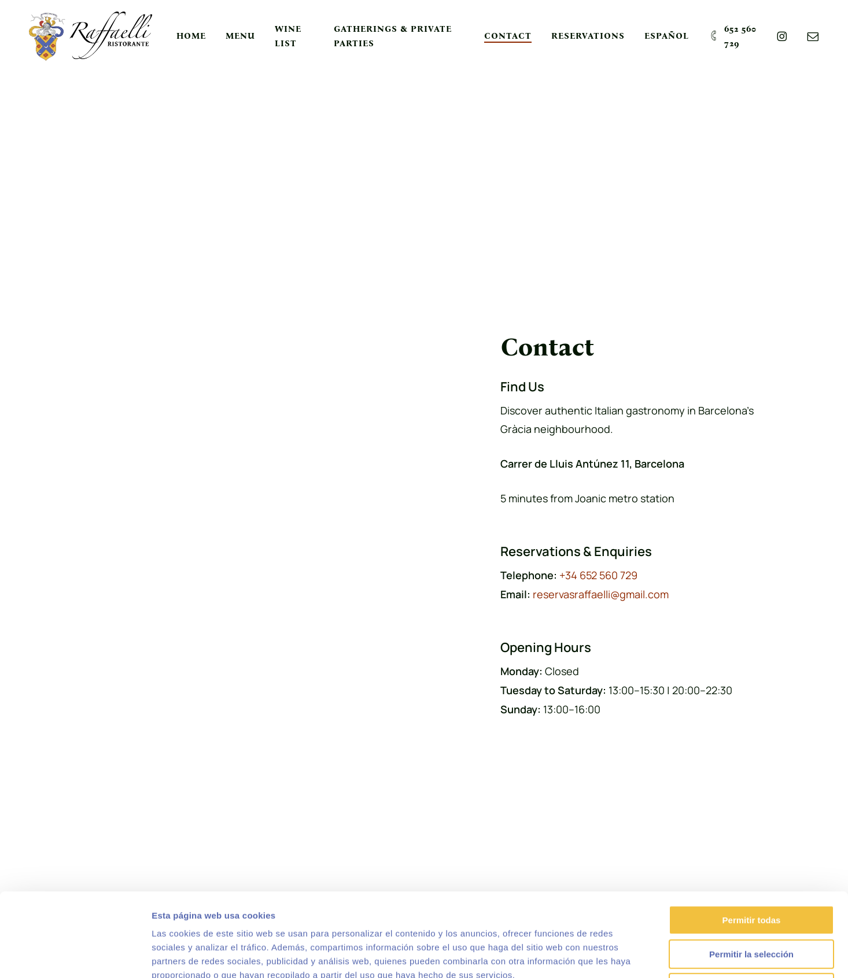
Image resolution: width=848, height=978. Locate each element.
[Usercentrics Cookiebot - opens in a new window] (75, 955)
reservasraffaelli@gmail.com (601, 594)
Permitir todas (751, 837)
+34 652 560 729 (598, 575)
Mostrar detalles (626, 955)
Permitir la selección (751, 871)
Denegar (751, 904)
